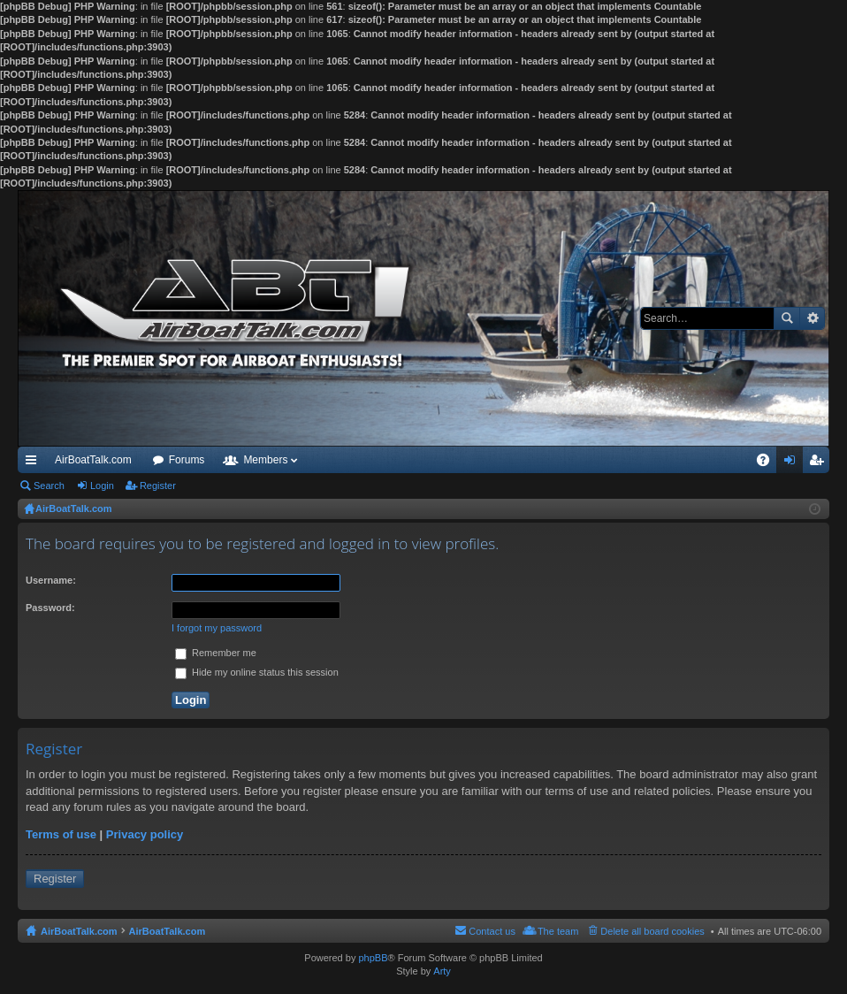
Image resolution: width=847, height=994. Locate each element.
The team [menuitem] (558, 931)
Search (787, 318)
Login (102, 485)
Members (265, 460)
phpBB (372, 957)
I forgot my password (217, 628)
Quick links (34, 463)
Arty (442, 971)
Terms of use (61, 834)
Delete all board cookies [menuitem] (652, 931)
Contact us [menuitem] (492, 931)
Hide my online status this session (257, 672)
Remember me (215, 652)
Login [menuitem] (793, 463)
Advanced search (812, 318)
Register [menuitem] (820, 463)
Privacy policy (144, 834)
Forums (187, 460)
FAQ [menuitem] (768, 463)
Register (158, 485)
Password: (50, 607)
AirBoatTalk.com (93, 460)
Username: (51, 580)
